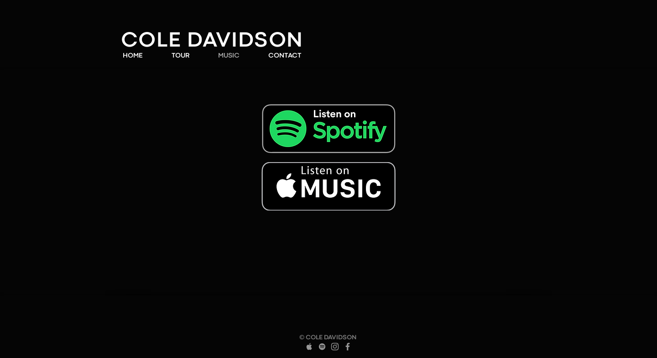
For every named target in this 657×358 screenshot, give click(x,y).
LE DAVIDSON (229, 41)
